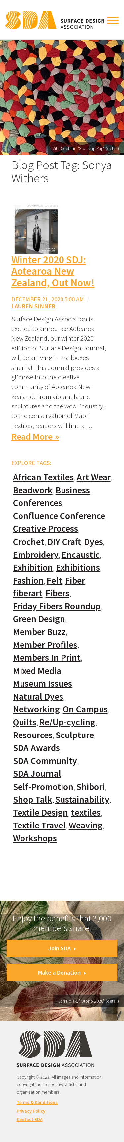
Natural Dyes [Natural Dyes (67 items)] (38, 696)
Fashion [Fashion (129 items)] (28, 580)
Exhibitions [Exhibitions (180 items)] (78, 567)
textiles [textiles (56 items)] (86, 812)
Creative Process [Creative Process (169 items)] (45, 528)
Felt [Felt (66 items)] (54, 580)
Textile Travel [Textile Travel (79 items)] (39, 825)
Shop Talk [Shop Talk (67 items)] (32, 799)
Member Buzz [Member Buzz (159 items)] (39, 632)
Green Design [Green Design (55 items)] (39, 619)
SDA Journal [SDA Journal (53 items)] (37, 773)
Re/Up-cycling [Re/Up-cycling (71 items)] (67, 722)
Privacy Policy (31, 1111)
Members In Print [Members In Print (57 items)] (47, 657)
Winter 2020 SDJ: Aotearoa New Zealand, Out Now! (53, 271)
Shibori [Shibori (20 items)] (90, 787)
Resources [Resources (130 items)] (33, 735)
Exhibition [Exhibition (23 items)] (33, 567)
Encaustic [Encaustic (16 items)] (81, 554)
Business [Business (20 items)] (73, 490)
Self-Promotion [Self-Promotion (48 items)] (43, 787)
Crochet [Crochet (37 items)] (28, 542)
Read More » (35, 436)
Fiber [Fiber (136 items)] (75, 580)
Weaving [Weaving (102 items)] (86, 825)
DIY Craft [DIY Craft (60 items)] (64, 542)
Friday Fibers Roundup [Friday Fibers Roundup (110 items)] (57, 606)
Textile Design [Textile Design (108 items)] (40, 812)
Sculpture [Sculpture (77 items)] (75, 735)
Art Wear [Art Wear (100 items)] (94, 477)
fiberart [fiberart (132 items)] (28, 593)
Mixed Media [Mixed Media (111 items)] (37, 670)
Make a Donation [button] (62, 972)
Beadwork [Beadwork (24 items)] (33, 490)
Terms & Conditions (37, 1102)
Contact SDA (30, 1119)
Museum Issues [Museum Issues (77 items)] (42, 683)
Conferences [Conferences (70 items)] (37, 503)
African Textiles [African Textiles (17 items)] (43, 477)
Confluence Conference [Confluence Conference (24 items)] (59, 516)
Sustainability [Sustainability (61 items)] (82, 799)
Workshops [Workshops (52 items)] (35, 838)
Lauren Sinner (33, 306)
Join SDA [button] (62, 948)
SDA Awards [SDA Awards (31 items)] (36, 748)
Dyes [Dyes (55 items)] (93, 542)
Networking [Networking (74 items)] (36, 709)
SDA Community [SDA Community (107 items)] (45, 760)
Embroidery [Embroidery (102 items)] (36, 554)
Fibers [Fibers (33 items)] (57, 593)
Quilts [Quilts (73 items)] (24, 722)
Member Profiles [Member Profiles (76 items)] (45, 644)
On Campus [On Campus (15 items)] (85, 709)
